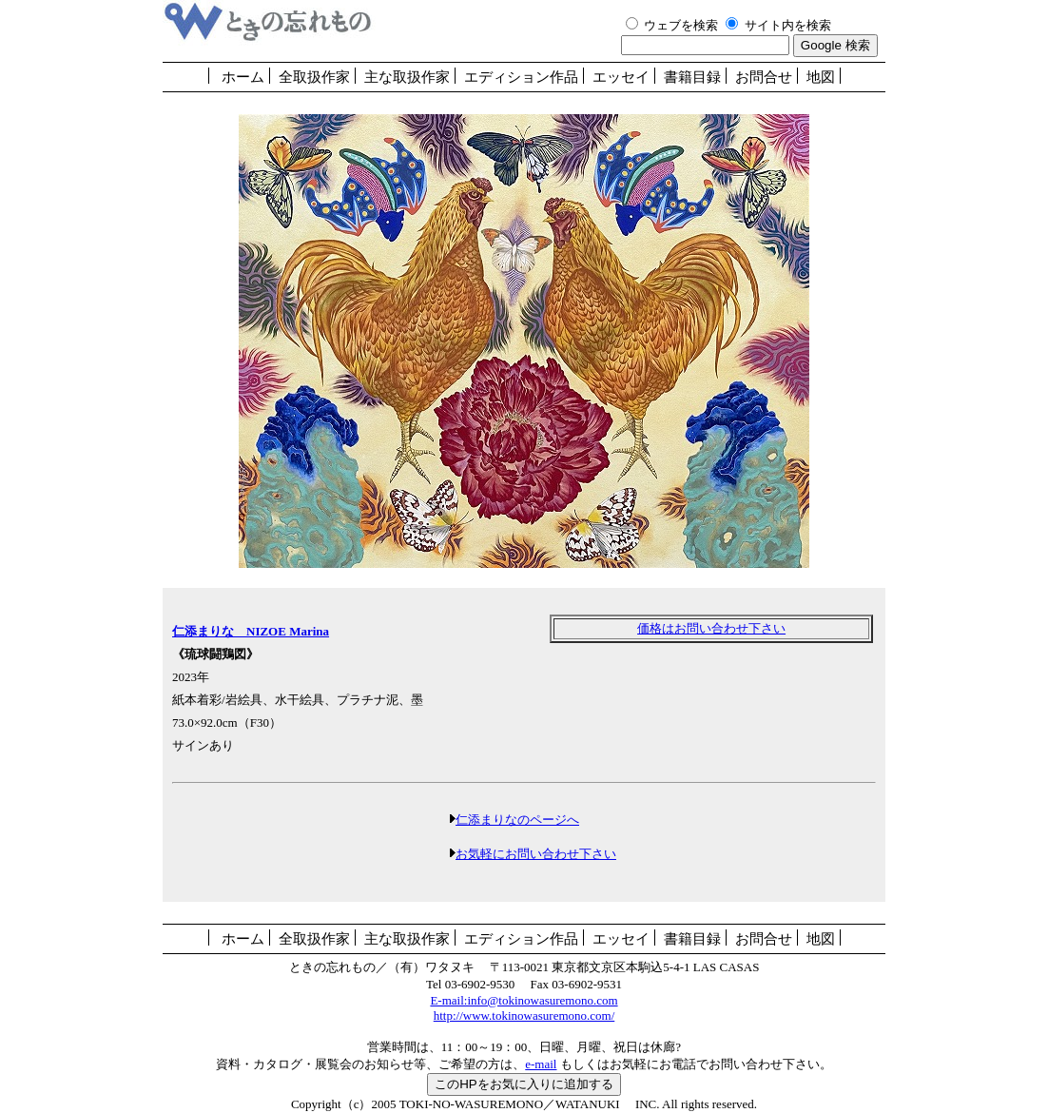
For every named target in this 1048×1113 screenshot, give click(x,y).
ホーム (243, 77)
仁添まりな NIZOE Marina (250, 631)
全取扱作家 (314, 77)
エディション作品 (521, 77)
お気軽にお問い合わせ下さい (536, 854)
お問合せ (763, 77)
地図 (820, 77)
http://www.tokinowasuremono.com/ (524, 1015)
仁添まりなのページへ (517, 819)
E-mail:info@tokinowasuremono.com (523, 1000)
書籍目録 (692, 77)
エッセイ (621, 77)
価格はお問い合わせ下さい (711, 628)
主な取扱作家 (407, 77)
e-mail (540, 1064)
